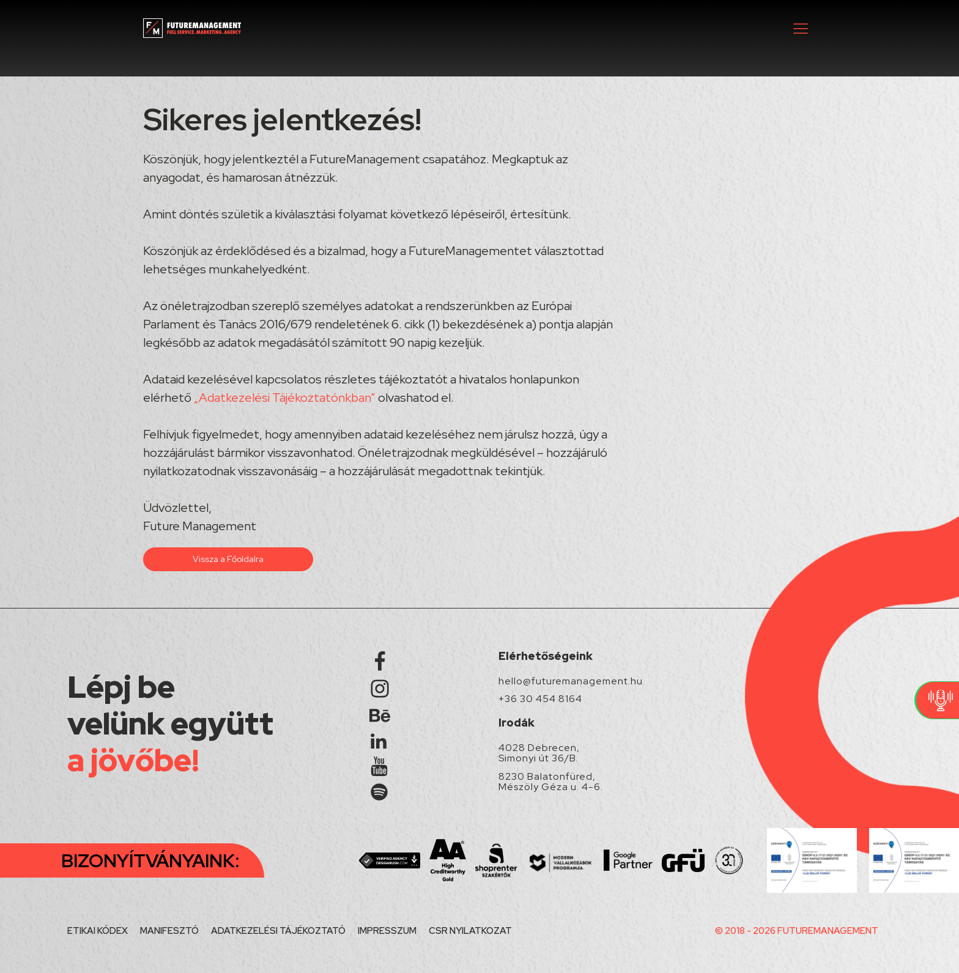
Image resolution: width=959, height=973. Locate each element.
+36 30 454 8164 (540, 699)
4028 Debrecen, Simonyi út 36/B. (539, 753)
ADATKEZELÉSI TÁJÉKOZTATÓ (278, 930)
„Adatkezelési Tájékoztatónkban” (285, 397)
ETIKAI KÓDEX (97, 930)
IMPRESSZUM (387, 930)
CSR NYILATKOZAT (470, 930)
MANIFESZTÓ (169, 930)
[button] (800, 28)
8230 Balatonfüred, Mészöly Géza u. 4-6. (550, 782)
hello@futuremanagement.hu (570, 681)
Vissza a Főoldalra (228, 558)
